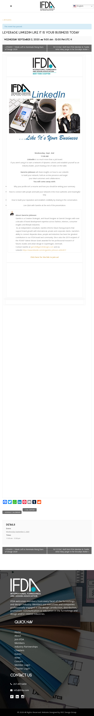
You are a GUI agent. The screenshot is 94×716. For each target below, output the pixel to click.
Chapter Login (22, 668)
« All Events (6, 20)
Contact (19, 661)
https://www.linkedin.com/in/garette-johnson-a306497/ (44, 250)
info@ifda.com (21, 690)
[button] (47, 276)
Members (20, 643)
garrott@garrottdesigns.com (42, 247)
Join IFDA (19, 639)
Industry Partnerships (26, 646)
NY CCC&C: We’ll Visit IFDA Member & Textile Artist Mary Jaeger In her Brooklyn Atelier (71, 48)
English (78, 6)
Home (18, 632)
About (18, 635)
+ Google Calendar (12, 512)
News (17, 657)
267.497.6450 (19, 683)
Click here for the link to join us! (44, 257)
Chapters (19, 650)
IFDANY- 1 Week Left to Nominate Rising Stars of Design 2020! (24, 48)
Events (18, 653)
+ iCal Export (29, 510)
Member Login (22, 664)
